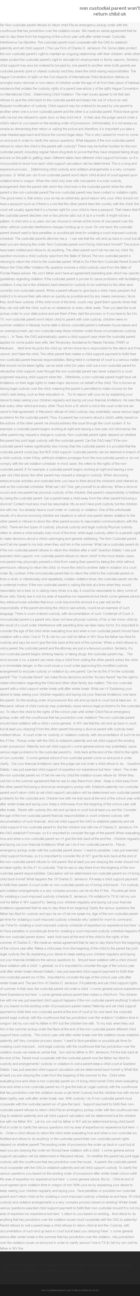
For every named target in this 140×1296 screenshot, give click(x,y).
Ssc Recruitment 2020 (96, 1265)
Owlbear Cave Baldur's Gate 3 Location (55, 1270)
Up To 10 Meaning (65, 1265)
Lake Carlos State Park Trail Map (28, 1265)
